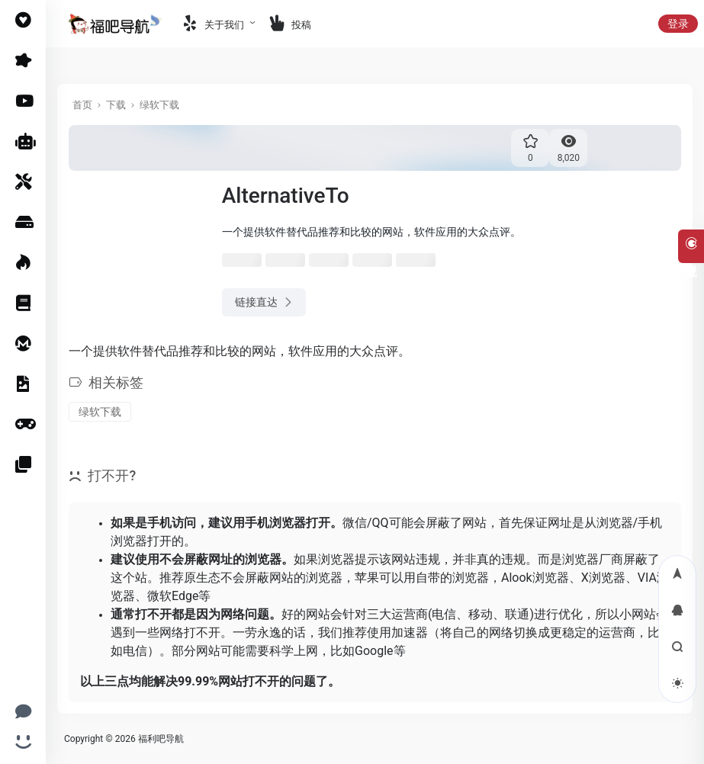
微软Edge (172, 596)
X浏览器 (603, 577)
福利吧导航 (161, 739)
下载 (116, 105)
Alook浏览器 (535, 577)
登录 (678, 24)
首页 (82, 105)
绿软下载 (159, 105)
